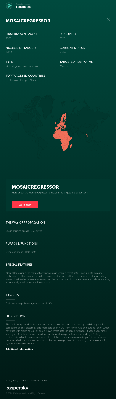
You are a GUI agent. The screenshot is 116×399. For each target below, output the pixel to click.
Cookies (24, 380)
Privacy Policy (12, 380)
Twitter (45, 380)
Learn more (25, 204)
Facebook (35, 380)
